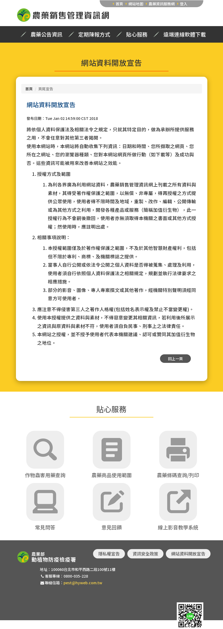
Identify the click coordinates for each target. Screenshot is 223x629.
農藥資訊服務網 (162, 3)
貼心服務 (137, 34)
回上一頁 (175, 358)
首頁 (119, 3)
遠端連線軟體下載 (184, 34)
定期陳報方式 (94, 34)
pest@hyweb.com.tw (83, 582)
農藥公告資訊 (46, 34)
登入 (183, 3)
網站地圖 (135, 3)
